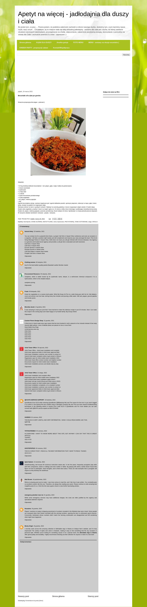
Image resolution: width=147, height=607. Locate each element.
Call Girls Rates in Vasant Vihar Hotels (36, 251)
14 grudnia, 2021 (40, 307)
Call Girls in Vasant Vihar (66, 236)
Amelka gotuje (62, 42)
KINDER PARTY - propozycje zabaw (33, 48)
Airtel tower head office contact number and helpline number (43, 360)
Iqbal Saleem (29, 462)
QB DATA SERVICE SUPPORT (34, 400)
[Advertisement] (73, 71)
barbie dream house (87, 466)
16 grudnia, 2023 (37, 508)
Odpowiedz (28, 256)
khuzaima (28, 508)
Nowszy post (23, 596)
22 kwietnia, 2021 (39, 231)
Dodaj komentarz (25, 542)
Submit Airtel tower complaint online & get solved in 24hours (43, 356)
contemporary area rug (32, 329)
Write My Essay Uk (60, 294)
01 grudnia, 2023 (49, 495)
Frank (26, 291)
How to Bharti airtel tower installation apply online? (40, 379)
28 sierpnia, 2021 (41, 262)
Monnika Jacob (30, 307)
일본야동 (27, 422)
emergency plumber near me (34, 495)
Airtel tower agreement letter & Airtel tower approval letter (42, 352)
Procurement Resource (32, 274)
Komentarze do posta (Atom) (34, 600)
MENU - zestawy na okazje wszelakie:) (103, 42)
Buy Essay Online (71, 311)
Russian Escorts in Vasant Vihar (34, 249)
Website (74, 511)
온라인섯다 (28, 453)
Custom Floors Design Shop (34, 320)
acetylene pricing (30, 282)
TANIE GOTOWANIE (81, 221)
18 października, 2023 (39, 479)
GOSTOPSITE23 (30, 448)
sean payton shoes (52, 486)
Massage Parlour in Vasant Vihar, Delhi (40, 240)
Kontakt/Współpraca (61, 48)
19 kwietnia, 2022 (50, 400)
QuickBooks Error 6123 (32, 402)
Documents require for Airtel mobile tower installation (41, 362)
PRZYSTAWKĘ (69, 221)
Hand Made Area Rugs (32, 327)
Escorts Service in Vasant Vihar (34, 247)
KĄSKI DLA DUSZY (44, 42)
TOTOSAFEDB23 (30, 431)
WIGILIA (95, 221)
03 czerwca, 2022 (36, 417)
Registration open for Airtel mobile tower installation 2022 (42, 358)
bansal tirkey (29, 231)
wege (90, 221)
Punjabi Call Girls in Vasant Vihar (35, 253)
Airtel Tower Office (31, 347)
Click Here (28, 331)
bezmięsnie (27, 221)
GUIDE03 (28, 417)
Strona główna (25, 42)
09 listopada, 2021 (34, 291)
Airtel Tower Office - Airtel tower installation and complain (42, 350)
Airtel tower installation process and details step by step (41, 364)
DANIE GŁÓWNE (36, 221)
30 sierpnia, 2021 (45, 274)
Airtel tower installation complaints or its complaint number (42, 385)
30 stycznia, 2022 (42, 347)
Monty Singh (29, 526)
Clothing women (30, 262)
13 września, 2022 (39, 462)
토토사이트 (28, 439)
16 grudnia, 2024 (39, 526)
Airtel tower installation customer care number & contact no (43, 354)
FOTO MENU (78, 42)
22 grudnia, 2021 (49, 320)
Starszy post (93, 596)
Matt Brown (28, 479)
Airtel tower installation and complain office (38, 375)
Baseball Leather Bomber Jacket (58, 265)
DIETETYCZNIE (48, 221)
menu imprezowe (58, 221)
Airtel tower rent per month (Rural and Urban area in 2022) (42, 381)
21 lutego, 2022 (42, 373)
